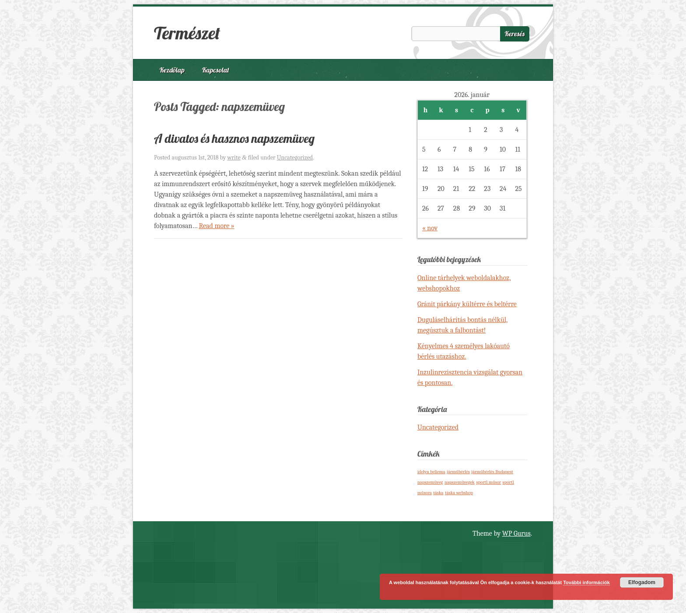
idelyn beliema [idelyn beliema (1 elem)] (431, 471)
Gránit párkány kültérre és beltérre (467, 304)
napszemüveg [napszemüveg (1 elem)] (430, 482)
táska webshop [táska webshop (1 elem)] (459, 492)
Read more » (216, 226)
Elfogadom (641, 582)
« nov (430, 228)
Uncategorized (295, 157)
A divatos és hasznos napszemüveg (234, 138)
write (233, 157)
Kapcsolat (215, 70)
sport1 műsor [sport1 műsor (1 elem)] (488, 482)
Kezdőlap (172, 70)
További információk (586, 582)
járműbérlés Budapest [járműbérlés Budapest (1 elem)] (492, 471)
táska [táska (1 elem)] (438, 492)
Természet (187, 33)
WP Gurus (516, 533)
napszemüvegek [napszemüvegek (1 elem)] (459, 482)
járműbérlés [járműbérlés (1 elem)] (458, 471)
